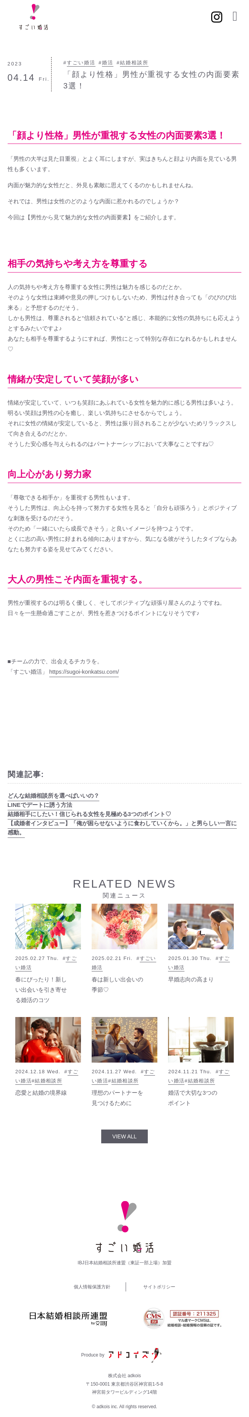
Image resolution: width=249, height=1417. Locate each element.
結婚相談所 (134, 62)
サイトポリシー (159, 1287)
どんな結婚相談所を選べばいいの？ (53, 795)
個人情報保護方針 (92, 1287)
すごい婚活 (81, 62)
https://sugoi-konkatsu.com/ (84, 671)
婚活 (107, 62)
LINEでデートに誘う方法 (40, 805)
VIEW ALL (124, 1136)
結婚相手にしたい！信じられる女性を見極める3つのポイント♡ (89, 814)
